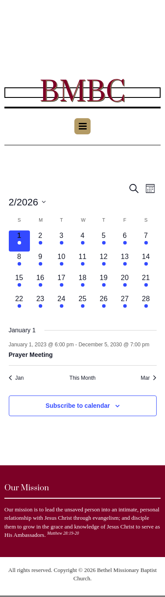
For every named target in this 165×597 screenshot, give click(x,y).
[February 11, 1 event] (82, 262)
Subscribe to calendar (77, 405)
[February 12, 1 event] (103, 262)
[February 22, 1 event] (19, 304)
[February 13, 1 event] (125, 262)
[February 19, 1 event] (103, 283)
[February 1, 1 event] (19, 241)
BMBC (82, 93)
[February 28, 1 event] (146, 304)
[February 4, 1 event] (82, 241)
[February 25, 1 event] (82, 304)
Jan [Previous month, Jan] (16, 378)
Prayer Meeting (31, 354)
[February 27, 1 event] (125, 304)
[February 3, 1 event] (61, 241)
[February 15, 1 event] (19, 283)
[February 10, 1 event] (61, 262)
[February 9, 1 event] (40, 262)
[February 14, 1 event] (146, 262)
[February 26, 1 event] (103, 304)
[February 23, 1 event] (40, 304)
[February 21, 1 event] (146, 283)
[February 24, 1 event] (61, 304)
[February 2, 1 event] (40, 241)
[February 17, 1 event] (61, 283)
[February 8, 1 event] (19, 262)
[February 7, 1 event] (146, 241)
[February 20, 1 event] (125, 283)
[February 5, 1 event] (103, 241)
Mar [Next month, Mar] (149, 378)
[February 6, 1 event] (125, 241)
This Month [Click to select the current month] (82, 378)
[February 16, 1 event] (40, 283)
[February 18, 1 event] (82, 283)
